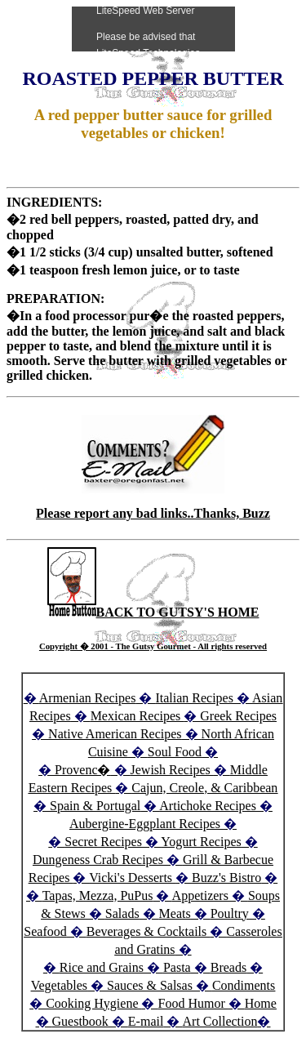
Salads (122, 913)
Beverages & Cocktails (148, 931)
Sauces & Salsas (150, 985)
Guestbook (80, 1021)
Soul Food (175, 752)
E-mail (146, 1021)
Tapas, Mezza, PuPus (97, 895)
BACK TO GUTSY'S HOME (153, 612)
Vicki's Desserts (132, 877)
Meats (175, 913)
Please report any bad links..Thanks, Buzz (153, 513)
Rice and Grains (102, 967)
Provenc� (82, 770)
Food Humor (192, 1003)
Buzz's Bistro (226, 877)
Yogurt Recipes (201, 842)
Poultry (230, 913)
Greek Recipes (238, 716)
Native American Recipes (115, 734)
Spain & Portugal (95, 806)
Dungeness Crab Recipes (98, 859)
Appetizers (202, 895)
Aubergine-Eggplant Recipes (144, 824)
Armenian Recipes (87, 698)
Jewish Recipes (172, 770)
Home (261, 1003)
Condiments (243, 985)
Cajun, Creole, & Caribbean (204, 788)
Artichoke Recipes (207, 806)
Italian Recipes (196, 698)
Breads (228, 967)
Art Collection (220, 1021)
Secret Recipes (103, 842)
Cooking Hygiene (93, 1003)
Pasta (177, 967)
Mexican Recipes (137, 716)
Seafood (45, 931)
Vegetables (59, 985)
